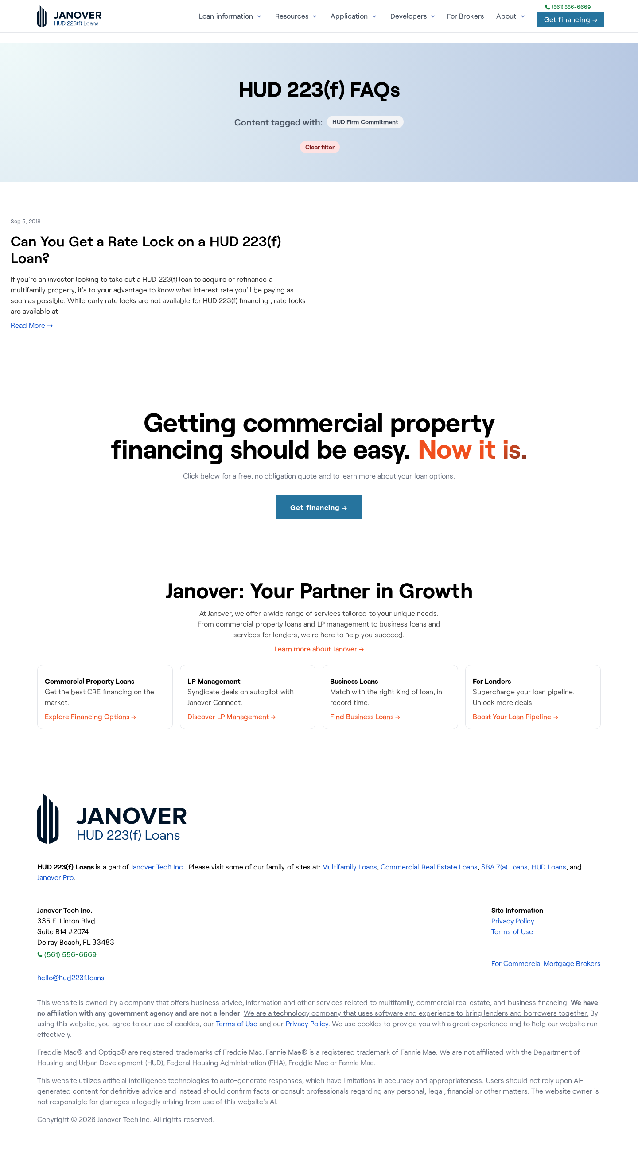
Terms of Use (512, 931)
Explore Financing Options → (90, 716)
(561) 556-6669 (568, 7)
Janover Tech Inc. (158, 867)
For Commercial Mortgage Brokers (546, 963)
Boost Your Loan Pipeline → (515, 716)
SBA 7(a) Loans (504, 867)
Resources (291, 16)
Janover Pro (55, 877)
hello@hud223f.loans (71, 977)
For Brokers (465, 16)
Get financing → (570, 19)
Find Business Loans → (365, 716)
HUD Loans (549, 867)
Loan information (226, 16)
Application (349, 16)
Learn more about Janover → (319, 649)
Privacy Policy (512, 921)
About (506, 16)
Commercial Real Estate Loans (429, 867)
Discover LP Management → (231, 716)
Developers (408, 16)
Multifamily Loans (349, 867)
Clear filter (320, 147)
